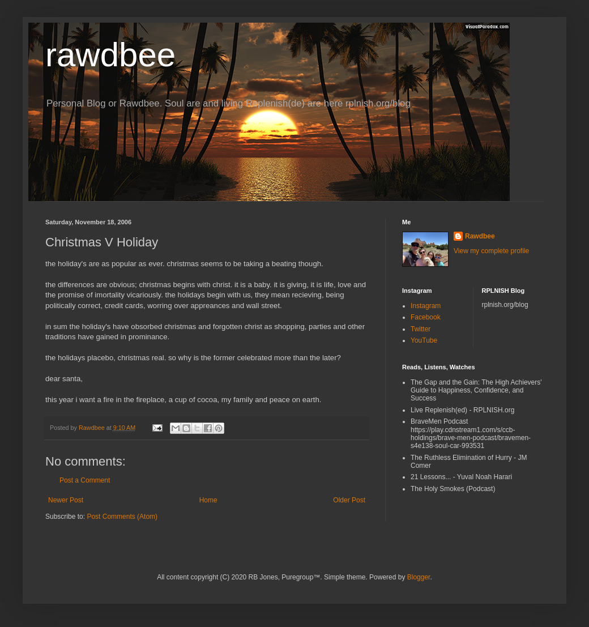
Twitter (420, 329)
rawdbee (110, 55)
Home (208, 500)
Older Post (349, 500)
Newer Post (65, 500)
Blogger (418, 577)
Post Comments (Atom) (122, 517)
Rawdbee (480, 236)
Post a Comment (84, 480)
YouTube (424, 340)
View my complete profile (491, 251)
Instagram (426, 306)
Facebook (426, 317)
